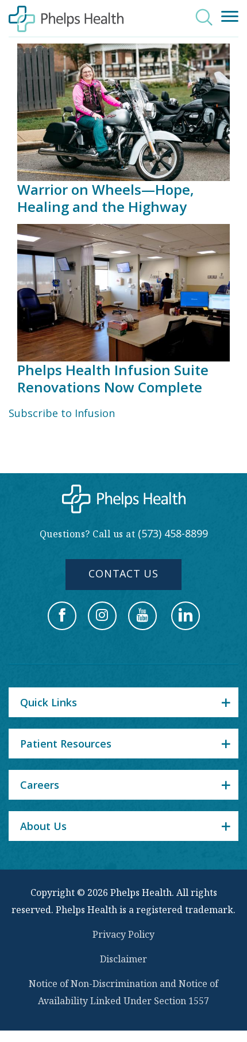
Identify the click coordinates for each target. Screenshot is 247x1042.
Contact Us (123, 573)
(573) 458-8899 (173, 533)
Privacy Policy (123, 934)
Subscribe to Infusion (62, 413)
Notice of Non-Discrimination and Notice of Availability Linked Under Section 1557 (123, 992)
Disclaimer (123, 959)
